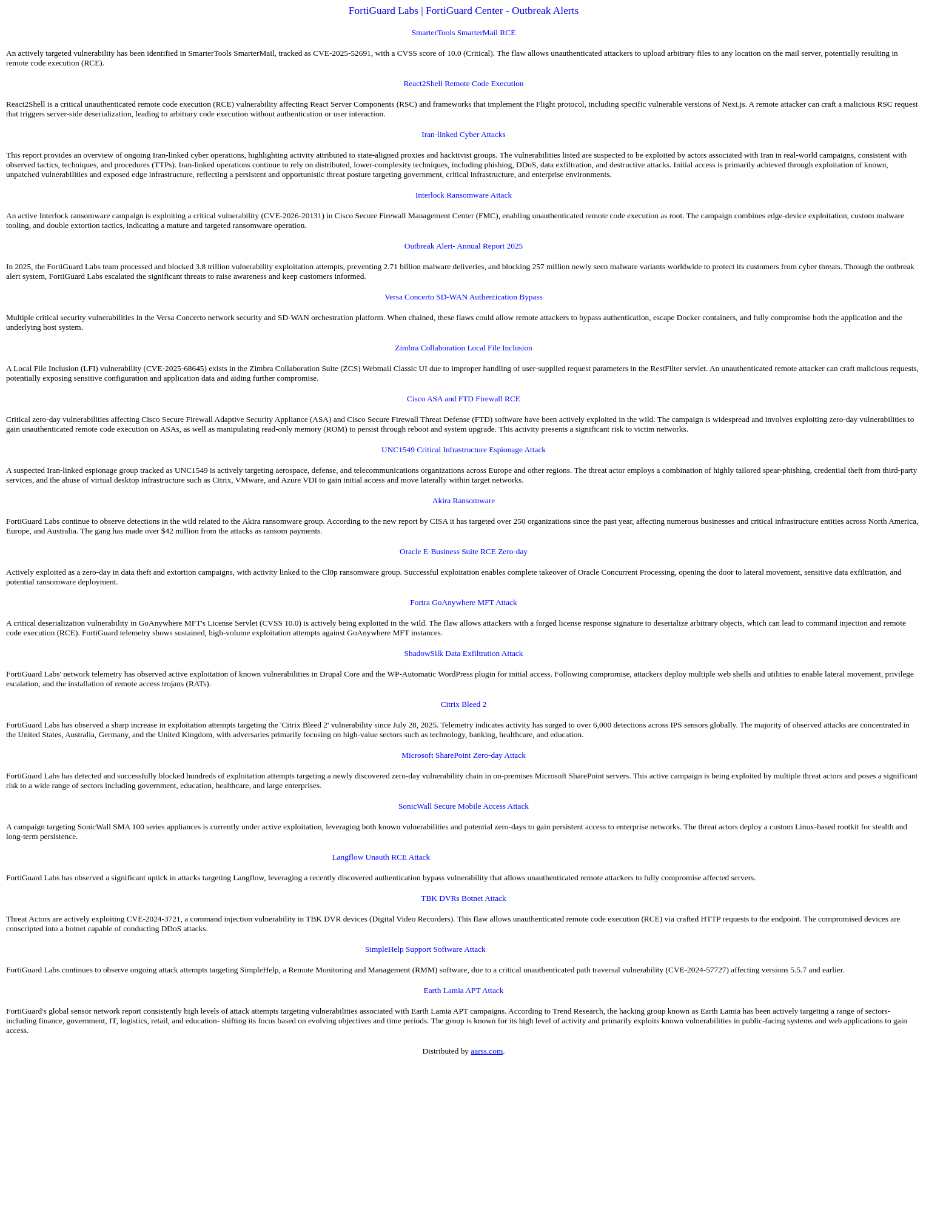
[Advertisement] (369, 1140)
